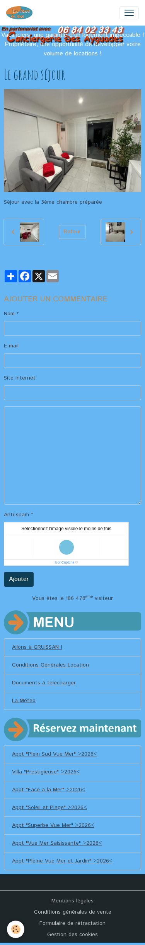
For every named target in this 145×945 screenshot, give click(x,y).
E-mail (11, 346)
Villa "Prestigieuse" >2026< (46, 772)
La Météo (24, 700)
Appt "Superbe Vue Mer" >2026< (53, 825)
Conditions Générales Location (50, 665)
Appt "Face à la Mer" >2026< (48, 790)
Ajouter (19, 579)
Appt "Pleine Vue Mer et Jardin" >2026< (62, 861)
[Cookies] (15, 929)
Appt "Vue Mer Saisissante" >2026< (57, 843)
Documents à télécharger (44, 683)
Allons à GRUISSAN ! (37, 647)
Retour (72, 231)
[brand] (21, 12)
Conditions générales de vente (72, 912)
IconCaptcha (65, 562)
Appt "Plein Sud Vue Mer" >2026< (54, 754)
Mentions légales (72, 901)
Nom (9, 314)
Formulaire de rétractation (72, 923)
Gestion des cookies (72, 934)
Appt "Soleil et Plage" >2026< (49, 807)
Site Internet (20, 378)
